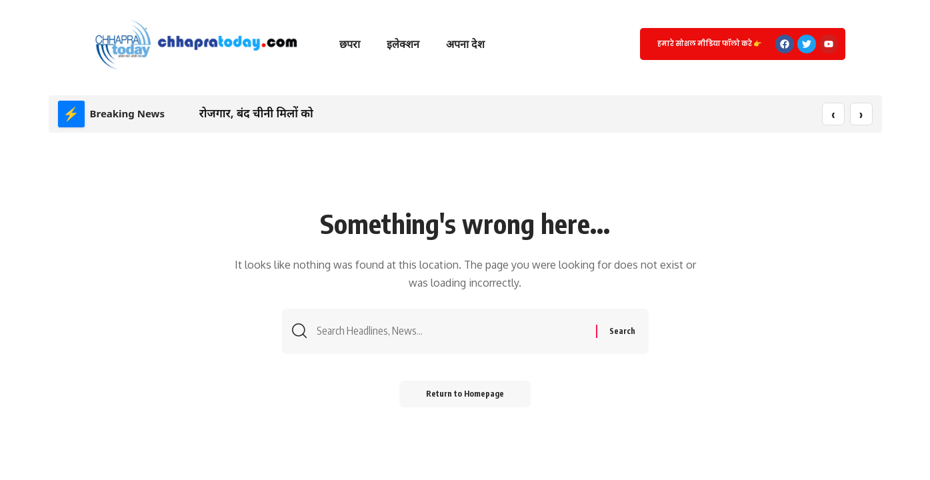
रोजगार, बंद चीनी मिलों (248, 113)
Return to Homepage (465, 394)
